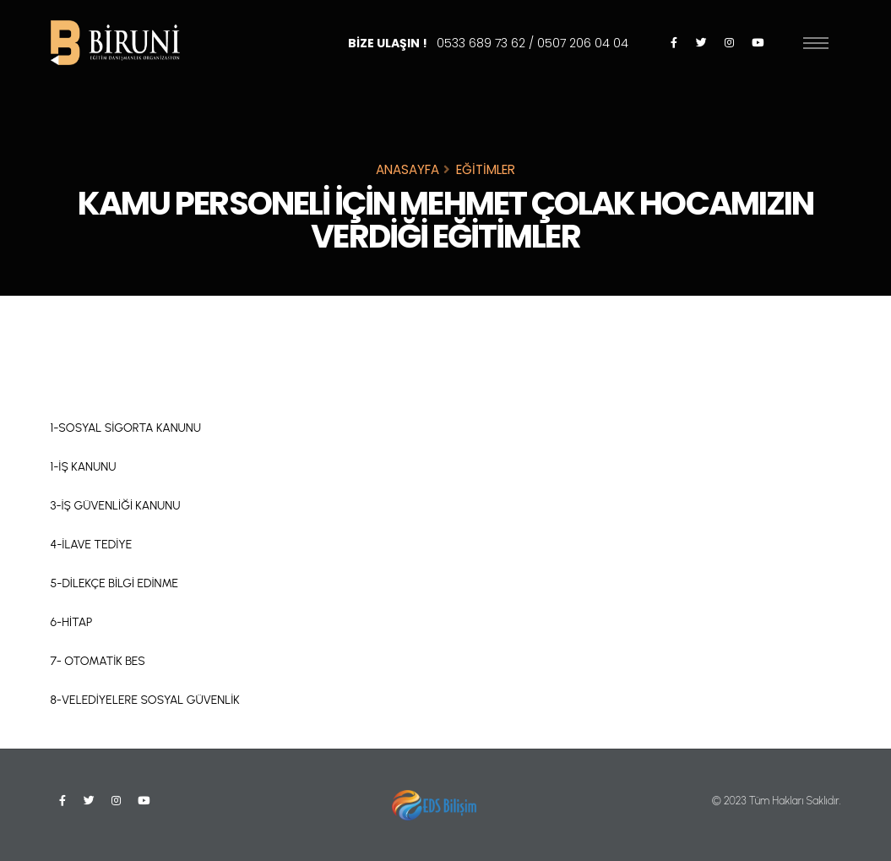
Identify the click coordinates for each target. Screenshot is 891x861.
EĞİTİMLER (485, 169)
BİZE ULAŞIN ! (488, 43)
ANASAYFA (407, 169)
